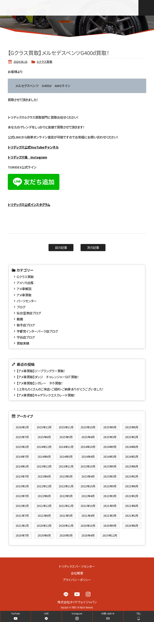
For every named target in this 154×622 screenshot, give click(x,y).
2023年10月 (88, 466)
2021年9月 (109, 506)
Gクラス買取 (44, 61)
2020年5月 (66, 535)
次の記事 (93, 247)
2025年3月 (109, 437)
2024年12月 (44, 447)
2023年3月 (109, 476)
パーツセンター (27, 301)
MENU (146, 8)
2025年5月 (66, 437)
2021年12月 (44, 506)
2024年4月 (88, 456)
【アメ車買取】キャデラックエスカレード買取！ (46, 395)
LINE (65, 594)
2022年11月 (66, 486)
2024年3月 (109, 456)
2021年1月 (22, 525)
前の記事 (61, 247)
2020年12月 (44, 525)
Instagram (88, 594)
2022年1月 (22, 506)
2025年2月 (131, 437)
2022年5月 (66, 496)
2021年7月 (22, 515)
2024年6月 (44, 456)
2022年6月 (44, 496)
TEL (138, 613)
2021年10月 (88, 506)
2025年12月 (44, 427)
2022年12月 (44, 486)
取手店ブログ (26, 325)
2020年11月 (66, 525)
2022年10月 (88, 486)
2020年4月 (88, 535)
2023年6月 (44, 476)
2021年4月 (88, 515)
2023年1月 (22, 486)
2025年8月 (131, 427)
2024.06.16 (20, 61)
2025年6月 (44, 437)
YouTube (77, 594)
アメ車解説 (24, 289)
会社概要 (77, 573)
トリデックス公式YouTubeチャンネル (33, 147)
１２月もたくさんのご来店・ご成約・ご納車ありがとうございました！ (60, 389)
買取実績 (23, 343)
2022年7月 (22, 496)
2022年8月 (131, 486)
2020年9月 (109, 525)
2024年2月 (131, 456)
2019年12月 (109, 535)
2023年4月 (88, 476)
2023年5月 (66, 476)
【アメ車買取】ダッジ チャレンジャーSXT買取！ (48, 377)
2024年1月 (22, 466)
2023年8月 (131, 466)
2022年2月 (131, 496)
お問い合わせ (107, 613)
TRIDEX (31, 8)
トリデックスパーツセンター (77, 566)
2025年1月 (22, 447)
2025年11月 (66, 427)
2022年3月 (109, 496)
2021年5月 (66, 515)
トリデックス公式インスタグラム (29, 204)
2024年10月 (88, 447)
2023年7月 (22, 476)
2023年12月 (44, 466)
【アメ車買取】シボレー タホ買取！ (40, 383)
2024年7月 (22, 456)
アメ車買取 (24, 295)
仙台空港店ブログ (29, 313)
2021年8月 (131, 506)
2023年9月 (109, 466)
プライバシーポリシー (77, 579)
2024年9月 (109, 447)
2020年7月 (22, 535)
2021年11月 (66, 506)
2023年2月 (131, 476)
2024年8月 (131, 447)
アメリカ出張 (25, 283)
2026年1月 (22, 427)
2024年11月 (66, 447)
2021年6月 (44, 515)
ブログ (21, 307)
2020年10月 (88, 525)
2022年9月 (109, 486)
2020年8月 (131, 525)
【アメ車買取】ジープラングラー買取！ (41, 371)
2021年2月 (131, 515)
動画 (20, 319)
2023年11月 (66, 466)
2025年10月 (88, 427)
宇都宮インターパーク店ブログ (37, 331)
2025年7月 (22, 437)
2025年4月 (88, 437)
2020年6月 (44, 535)
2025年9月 (109, 427)
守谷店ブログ (26, 337)
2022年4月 (88, 496)
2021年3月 (109, 515)
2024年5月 (66, 456)
